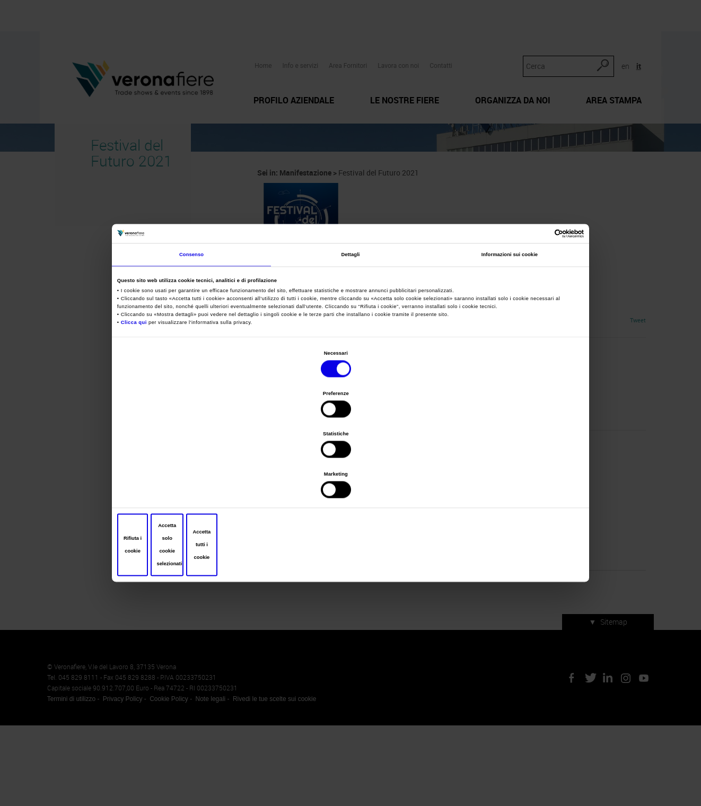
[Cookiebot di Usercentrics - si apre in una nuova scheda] (535, 314)
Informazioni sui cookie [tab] (509, 338)
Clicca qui (136, 405)
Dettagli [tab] (350, 338)
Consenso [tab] (191, 338)
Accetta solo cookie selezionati (350, 484)
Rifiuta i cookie (196, 484)
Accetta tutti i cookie (505, 484)
